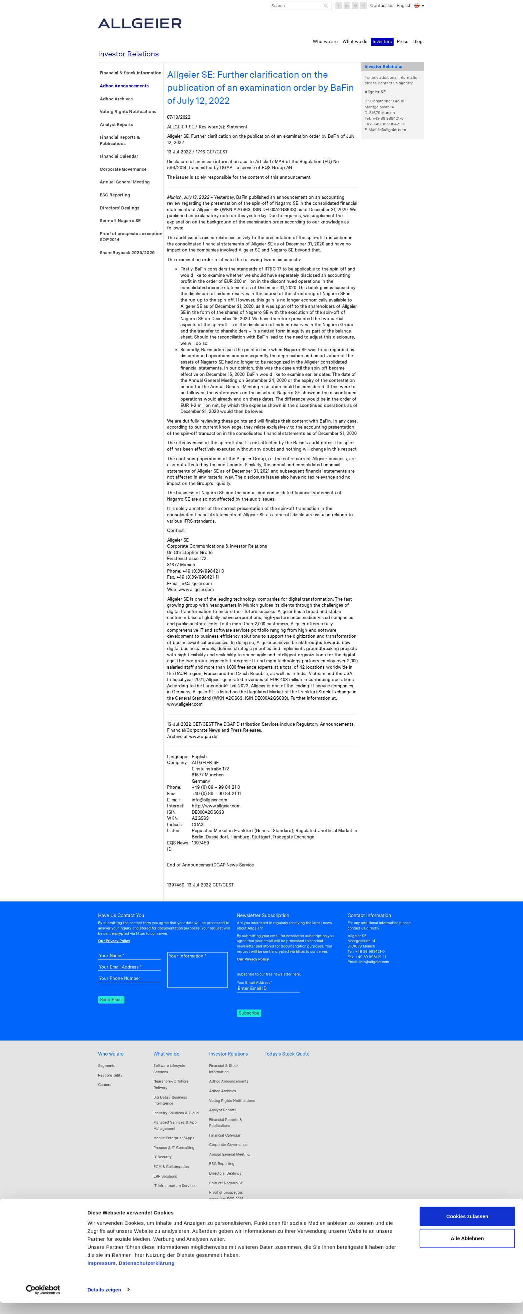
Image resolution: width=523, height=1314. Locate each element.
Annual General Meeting (125, 181)
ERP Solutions (165, 1176)
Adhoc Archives (116, 98)
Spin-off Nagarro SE (120, 220)
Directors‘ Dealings (119, 207)
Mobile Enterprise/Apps (173, 1138)
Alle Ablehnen (467, 1249)
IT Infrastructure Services (174, 1185)
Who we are (111, 1054)
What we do (166, 1054)
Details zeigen (104, 1301)
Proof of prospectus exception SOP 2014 (131, 236)
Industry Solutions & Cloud (176, 1113)
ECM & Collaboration (171, 1166)
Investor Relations (228, 1054)
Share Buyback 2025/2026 (127, 252)
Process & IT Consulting (173, 1147)
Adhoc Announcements (124, 85)
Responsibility (110, 1075)
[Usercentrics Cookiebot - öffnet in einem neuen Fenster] (43, 1301)
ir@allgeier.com (392, 129)
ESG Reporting (115, 194)
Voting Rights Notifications (128, 111)
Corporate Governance (123, 169)
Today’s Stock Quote (287, 1054)
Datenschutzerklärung (147, 1274)
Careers (104, 1084)
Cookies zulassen (467, 1228)
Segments (106, 1065)
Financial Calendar (119, 156)
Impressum (101, 1274)
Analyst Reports (116, 124)
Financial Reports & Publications (120, 140)
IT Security (162, 1157)
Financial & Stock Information (130, 72)
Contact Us (382, 5)
